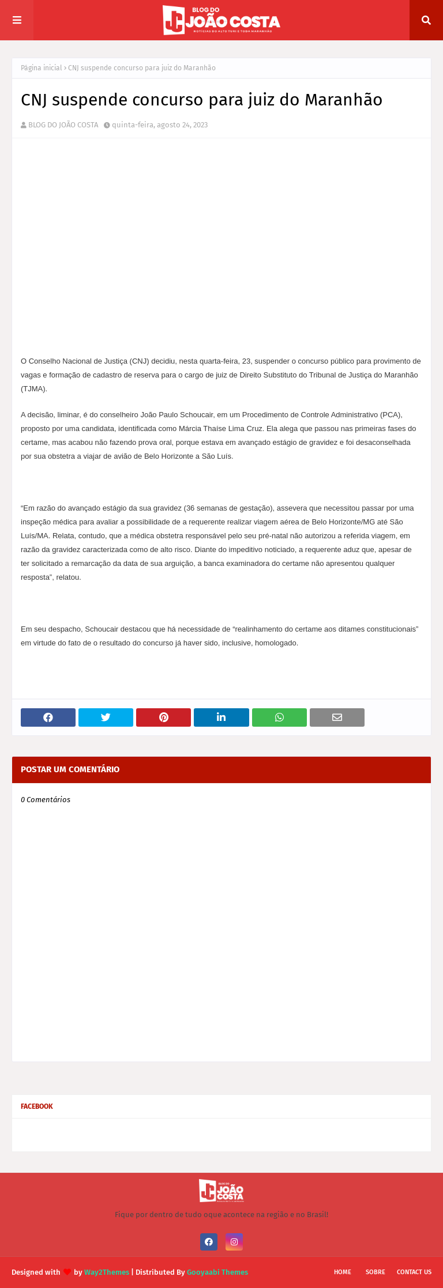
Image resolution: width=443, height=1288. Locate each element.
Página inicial (41, 68)
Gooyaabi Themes (217, 1272)
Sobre (375, 1272)
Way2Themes (106, 1272)
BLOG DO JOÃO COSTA (63, 124)
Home (342, 1272)
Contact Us (414, 1272)
